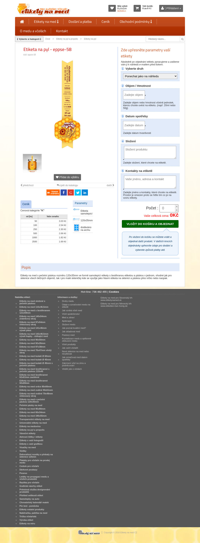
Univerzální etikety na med (33, 423)
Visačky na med (28, 447)
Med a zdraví (68, 317)
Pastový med (68, 335)
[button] (176, 206)
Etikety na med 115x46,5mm (34, 307)
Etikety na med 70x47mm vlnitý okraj (36, 351)
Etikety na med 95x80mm (32, 409)
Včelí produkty (69, 344)
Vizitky (23, 451)
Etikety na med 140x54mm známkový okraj (33, 317)
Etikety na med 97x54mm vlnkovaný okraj (32, 323)
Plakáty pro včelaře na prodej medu (35, 461)
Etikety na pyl (90, 39)
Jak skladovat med (71, 331)
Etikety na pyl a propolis (67, 39)
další (110, 185)
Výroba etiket (26, 520)
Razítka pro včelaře (29, 482)
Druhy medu (68, 301)
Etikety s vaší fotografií (31, 440)
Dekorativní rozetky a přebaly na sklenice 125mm (36, 455)
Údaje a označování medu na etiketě (76, 305)
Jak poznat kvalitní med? (74, 328)
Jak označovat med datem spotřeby (74, 358)
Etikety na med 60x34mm (32, 412)
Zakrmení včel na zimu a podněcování (74, 364)
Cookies (114, 291)
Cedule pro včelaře (29, 466)
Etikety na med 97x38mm (32, 347)
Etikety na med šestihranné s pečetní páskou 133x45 (34, 370)
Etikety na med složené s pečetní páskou (32, 302)
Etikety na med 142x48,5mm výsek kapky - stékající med (34, 335)
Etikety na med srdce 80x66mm (36, 386)
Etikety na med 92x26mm (32, 343)
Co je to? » (121, 11)
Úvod (47, 39)
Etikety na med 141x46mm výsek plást (33, 329)
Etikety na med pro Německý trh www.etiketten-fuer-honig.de (116, 304)
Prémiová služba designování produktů (35, 490)
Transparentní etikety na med (35, 419)
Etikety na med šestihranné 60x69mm (34, 381)
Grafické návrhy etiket (31, 486)
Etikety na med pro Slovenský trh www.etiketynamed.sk (116, 299)
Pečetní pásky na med (31, 405)
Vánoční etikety (28, 433)
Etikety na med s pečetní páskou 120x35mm (32, 400)
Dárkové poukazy (29, 469)
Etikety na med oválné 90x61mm (36, 390)
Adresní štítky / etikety (31, 437)
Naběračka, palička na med (33, 513)
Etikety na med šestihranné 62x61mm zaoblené (34, 376)
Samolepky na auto (29, 499)
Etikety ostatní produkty (32, 509)
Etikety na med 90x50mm (32, 340)
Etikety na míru (27, 523)
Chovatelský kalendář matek (34, 502)
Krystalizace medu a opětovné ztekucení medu (76, 339)
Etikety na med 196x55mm (33, 416)
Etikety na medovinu (30, 426)
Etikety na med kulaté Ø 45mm (35, 359)
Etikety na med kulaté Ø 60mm (35, 356)
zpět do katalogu (67, 185)
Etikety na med (46, 21)
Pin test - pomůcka (29, 506)
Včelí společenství (70, 314)
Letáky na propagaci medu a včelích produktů (34, 477)
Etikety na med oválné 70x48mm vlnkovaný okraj (36, 394)
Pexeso (23, 473)
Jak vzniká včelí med (72, 310)
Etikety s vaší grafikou (31, 444)
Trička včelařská (28, 516)
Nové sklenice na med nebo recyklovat (75, 352)
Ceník (106, 21)
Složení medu (68, 324)
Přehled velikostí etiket (31, 495)
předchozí (27, 185)
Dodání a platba (80, 21)
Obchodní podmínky (136, 21)
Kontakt (62, 31)
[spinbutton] (169, 208)
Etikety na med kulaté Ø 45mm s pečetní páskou (36, 364)
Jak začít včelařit (70, 348)
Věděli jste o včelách (72, 369)
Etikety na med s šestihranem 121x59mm (35, 311)
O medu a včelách (33, 31)
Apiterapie (67, 321)
